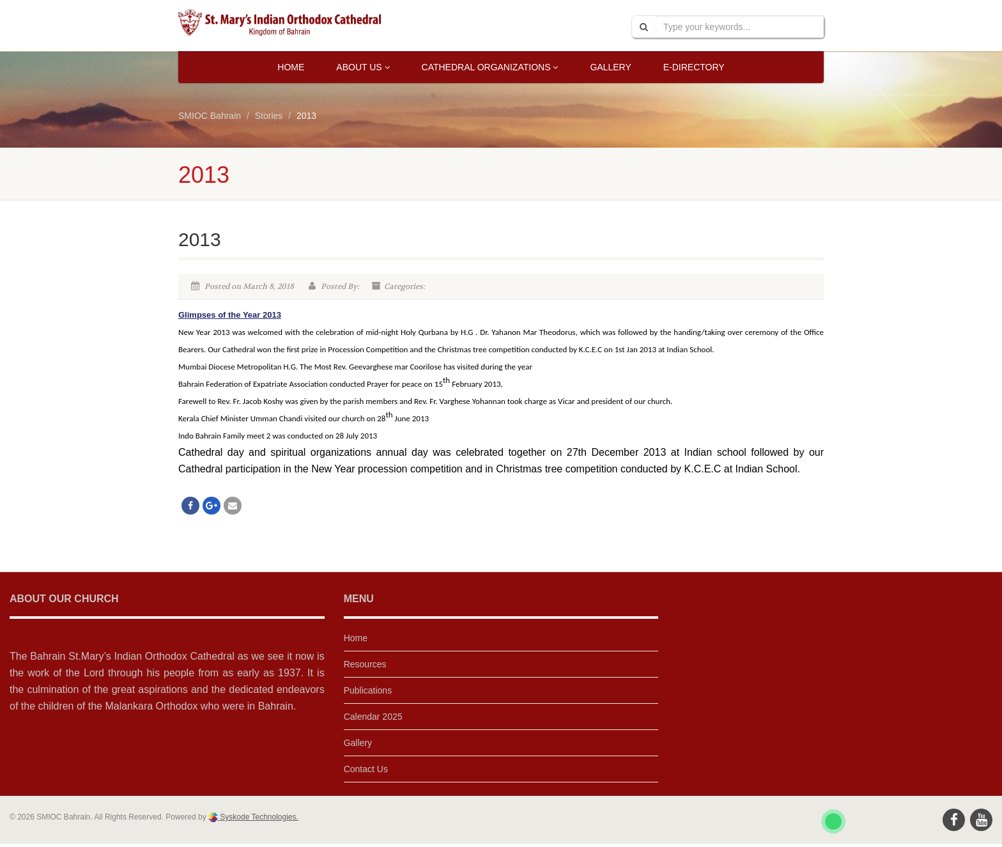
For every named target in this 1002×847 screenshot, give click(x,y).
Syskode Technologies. (258, 816)
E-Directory (694, 67)
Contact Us (366, 769)
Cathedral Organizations (490, 67)
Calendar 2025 (373, 716)
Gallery (610, 67)
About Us (362, 67)
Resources (365, 664)
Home (290, 67)
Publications (368, 690)
